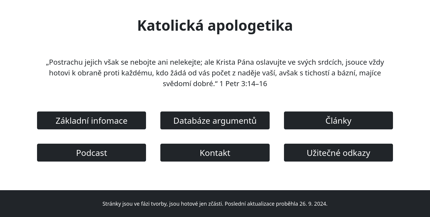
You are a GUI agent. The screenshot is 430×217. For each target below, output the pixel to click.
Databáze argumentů (215, 120)
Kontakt (215, 152)
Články (338, 120)
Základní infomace (92, 120)
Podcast (91, 152)
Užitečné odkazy (338, 152)
